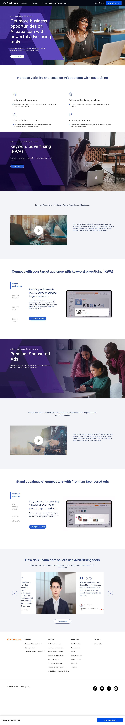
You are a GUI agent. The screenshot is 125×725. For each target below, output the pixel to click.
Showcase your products (56, 655)
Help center (98, 644)
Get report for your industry (58, 3)
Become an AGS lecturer (55, 667)
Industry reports (76, 655)
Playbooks (74, 663)
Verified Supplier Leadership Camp (58, 671)
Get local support (53, 659)
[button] (14, 593)
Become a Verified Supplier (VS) (35, 651)
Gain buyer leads (30, 648)
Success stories (76, 648)
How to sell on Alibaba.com (33, 644)
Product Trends (76, 659)
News (73, 651)
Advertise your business (55, 651)
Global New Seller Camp (55, 663)
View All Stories (62, 621)
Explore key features (54, 644)
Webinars (74, 667)
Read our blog (75, 644)
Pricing (45, 3)
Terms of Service (12, 687)
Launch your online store (56, 648)
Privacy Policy (25, 687)
